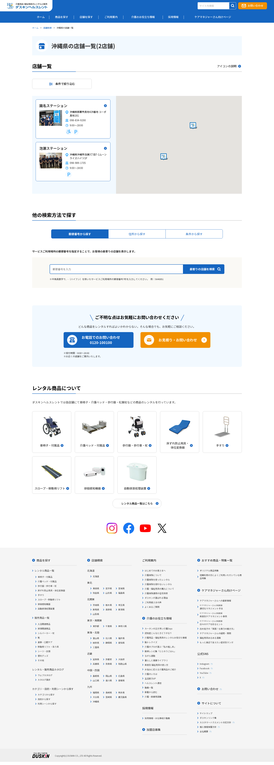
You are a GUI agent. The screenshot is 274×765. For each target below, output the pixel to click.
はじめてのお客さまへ (155, 570)
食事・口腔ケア (45, 642)
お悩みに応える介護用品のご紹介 (160, 669)
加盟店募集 (154, 729)
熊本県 (121, 692)
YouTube (204, 672)
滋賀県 (96, 659)
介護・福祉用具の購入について (159, 588)
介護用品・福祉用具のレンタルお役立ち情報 (166, 637)
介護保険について (153, 575)
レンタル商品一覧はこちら (137, 503)
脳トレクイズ (151, 642)
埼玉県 (121, 604)
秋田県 (96, 592)
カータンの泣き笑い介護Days (158, 628)
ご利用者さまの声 (153, 602)
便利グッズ (43, 655)
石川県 (109, 638)
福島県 (121, 592)
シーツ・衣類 (44, 651)
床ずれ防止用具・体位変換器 (51, 590)
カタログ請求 (44, 679)
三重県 (96, 647)
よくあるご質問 (152, 606)
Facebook (204, 668)
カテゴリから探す (46, 694)
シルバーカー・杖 (46, 633)
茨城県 (96, 604)
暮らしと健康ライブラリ (156, 660)
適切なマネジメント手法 (211, 607)
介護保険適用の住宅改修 (156, 593)
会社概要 (204, 731)
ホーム (35, 27)
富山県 (96, 638)
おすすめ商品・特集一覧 (217, 560)
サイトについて (211, 703)
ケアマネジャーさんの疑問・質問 (215, 633)
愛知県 (121, 642)
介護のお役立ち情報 (159, 618)
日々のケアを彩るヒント (211, 623)
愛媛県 (121, 680)
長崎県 (109, 692)
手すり (41, 594)
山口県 (96, 680)
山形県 (109, 592)
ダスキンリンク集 (208, 717)
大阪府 (121, 659)
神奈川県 (122, 626)
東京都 (96, 626)
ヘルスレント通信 (153, 682)
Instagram (204, 663)
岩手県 (109, 588)
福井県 (121, 638)
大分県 (96, 696)
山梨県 (96, 613)
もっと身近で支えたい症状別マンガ (216, 642)
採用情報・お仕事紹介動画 (157, 718)
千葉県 (109, 626)
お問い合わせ (255, 5)
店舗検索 (47, 27)
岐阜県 (96, 642)
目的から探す (44, 699)
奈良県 (109, 663)
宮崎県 (109, 696)
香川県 (109, 680)
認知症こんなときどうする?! (158, 633)
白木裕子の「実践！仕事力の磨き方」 (217, 628)
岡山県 (109, 675)
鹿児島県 (122, 696)
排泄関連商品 (44, 628)
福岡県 (96, 692)
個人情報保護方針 (208, 726)
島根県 (96, 675)
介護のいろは (151, 673)
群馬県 (96, 609)
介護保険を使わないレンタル (158, 584)
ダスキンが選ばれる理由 (156, 597)
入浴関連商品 (44, 623)
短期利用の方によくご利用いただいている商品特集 (221, 577)
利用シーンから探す (47, 703)
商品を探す (44, 560)
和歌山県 (122, 663)
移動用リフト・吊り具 (48, 646)
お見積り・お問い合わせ (177, 339)
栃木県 (109, 604)
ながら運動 (150, 655)
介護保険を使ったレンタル (157, 579)
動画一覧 (149, 687)
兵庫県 (96, 663)
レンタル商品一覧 (44, 570)
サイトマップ (206, 713)
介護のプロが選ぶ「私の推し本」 (160, 646)
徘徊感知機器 (44, 604)
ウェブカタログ (45, 675)
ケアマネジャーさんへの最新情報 (215, 600)
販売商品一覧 (42, 617)
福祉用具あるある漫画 (210, 637)
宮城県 (121, 588)
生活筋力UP (150, 678)
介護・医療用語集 (153, 696)
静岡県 (109, 642)
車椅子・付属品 (45, 576)
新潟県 (121, 609)
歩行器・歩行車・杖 (47, 585)
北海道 (96, 576)
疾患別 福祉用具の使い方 (156, 664)
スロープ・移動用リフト (49, 599)
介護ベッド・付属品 (47, 581)
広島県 (121, 675)
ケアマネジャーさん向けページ (221, 590)
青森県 (96, 588)
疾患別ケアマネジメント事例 (213, 615)
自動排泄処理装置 (46, 608)
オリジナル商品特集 (209, 570)
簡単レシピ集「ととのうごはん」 (160, 651)
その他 (41, 660)
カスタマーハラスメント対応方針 (215, 722)
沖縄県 (96, 701)
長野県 (109, 609)
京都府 (109, 659)
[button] (164, 156)
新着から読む (151, 692)
